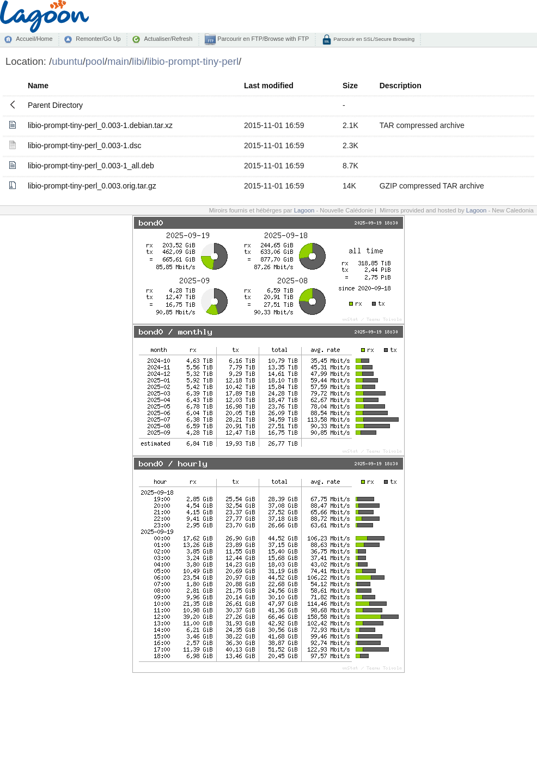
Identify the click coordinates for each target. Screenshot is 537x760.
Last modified (269, 85)
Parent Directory (55, 105)
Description (401, 85)
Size (350, 85)
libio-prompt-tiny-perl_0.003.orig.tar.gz (92, 185)
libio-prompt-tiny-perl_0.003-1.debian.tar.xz (100, 125)
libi (138, 61)
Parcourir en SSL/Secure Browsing (373, 39)
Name (38, 85)
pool (95, 61)
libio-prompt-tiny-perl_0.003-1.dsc (85, 145)
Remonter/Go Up (98, 38)
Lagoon (304, 210)
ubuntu (67, 61)
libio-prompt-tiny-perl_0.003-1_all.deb (91, 165)
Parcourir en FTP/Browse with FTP (262, 38)
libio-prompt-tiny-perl (193, 61)
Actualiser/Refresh (168, 38)
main (118, 61)
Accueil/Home (34, 38)
